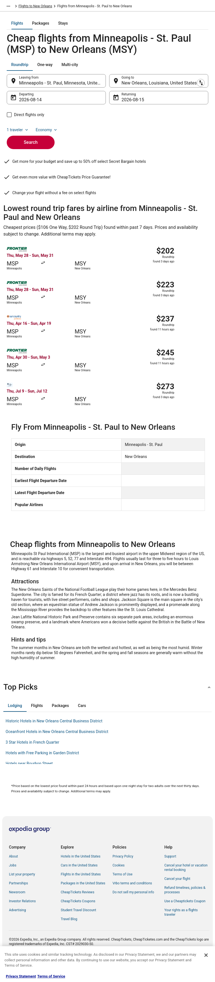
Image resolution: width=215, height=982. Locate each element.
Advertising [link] (17, 929)
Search (31, 146)
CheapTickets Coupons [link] (78, 920)
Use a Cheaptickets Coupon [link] (184, 920)
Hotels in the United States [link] (81, 875)
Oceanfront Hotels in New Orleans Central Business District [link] (57, 750)
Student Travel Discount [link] (78, 929)
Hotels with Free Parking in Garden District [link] (42, 772)
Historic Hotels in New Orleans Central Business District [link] (54, 740)
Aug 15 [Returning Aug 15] (128, 103)
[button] (107, 706)
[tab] (85, 27)
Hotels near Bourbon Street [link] (29, 782)
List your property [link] (22, 893)
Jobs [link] (12, 884)
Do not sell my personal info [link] (133, 911)
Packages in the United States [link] (83, 902)
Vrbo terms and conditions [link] (132, 902)
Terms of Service (51, 976)
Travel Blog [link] (69, 938)
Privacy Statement (21, 976)
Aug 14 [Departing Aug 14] (26, 103)
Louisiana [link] (83, 7)
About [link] (13, 875)
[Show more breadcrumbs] (8, 7)
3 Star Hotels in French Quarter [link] (32, 761)
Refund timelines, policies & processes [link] (184, 909)
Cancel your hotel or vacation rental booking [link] (186, 886)
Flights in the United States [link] (81, 893)
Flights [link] (23, 7)
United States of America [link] (52, 7)
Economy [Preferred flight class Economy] (47, 133)
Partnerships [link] (18, 902)
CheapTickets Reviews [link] (77, 911)
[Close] (206, 955)
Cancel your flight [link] (177, 898)
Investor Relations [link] (22, 920)
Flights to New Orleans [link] (112, 7)
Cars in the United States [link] (79, 884)
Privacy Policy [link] (123, 875)
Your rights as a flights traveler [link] (181, 931)
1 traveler (18, 133)
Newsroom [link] (17, 911)
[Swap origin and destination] (109, 85)
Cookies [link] (119, 884)
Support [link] (170, 875)
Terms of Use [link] (122, 893)
